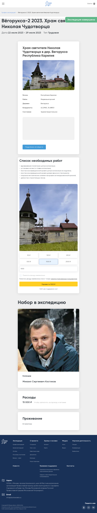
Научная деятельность (81, 441)
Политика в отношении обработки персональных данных (49, 470)
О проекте (34, 441)
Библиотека (75, 451)
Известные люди (34, 451)
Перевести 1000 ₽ (48, 284)
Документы (33, 454)
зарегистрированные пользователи (64, 279)
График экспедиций (9, 12)
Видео (64, 448)
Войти (90, 3)
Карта (45, 448)
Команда (32, 458)
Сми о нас (33, 448)
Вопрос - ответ (17, 458)
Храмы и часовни (50, 441)
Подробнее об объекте (34, 147)
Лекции (74, 444)
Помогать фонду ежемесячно (34, 275)
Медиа (65, 441)
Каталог (46, 444)
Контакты (70, 466)
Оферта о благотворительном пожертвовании (48, 475)
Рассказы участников (19, 454)
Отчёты (15, 451)
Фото (63, 444)
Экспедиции (17, 441)
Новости (16, 466)
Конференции (76, 448)
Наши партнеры (34, 461)
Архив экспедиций (18, 448)
